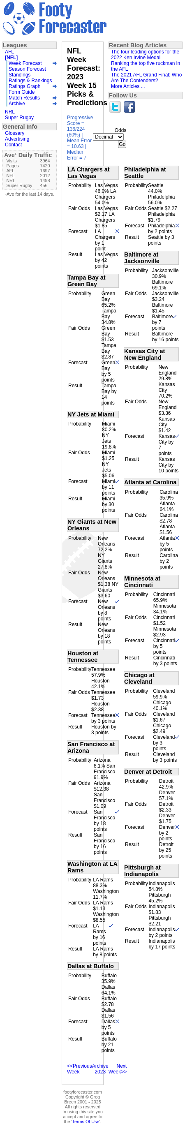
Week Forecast (25, 63)
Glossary (14, 133)
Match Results (24, 98)
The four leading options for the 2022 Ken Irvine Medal (145, 54)
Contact (13, 145)
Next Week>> (118, 1069)
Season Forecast (27, 69)
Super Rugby (19, 117)
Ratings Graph (24, 86)
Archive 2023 (100, 1069)
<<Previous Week (79, 1069)
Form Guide (22, 92)
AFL (9, 52)
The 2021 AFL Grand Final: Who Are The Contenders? (146, 77)
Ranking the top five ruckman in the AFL (145, 66)
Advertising (17, 139)
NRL (10, 112)
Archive (17, 103)
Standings (19, 75)
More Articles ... (128, 86)
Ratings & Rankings (30, 80)
